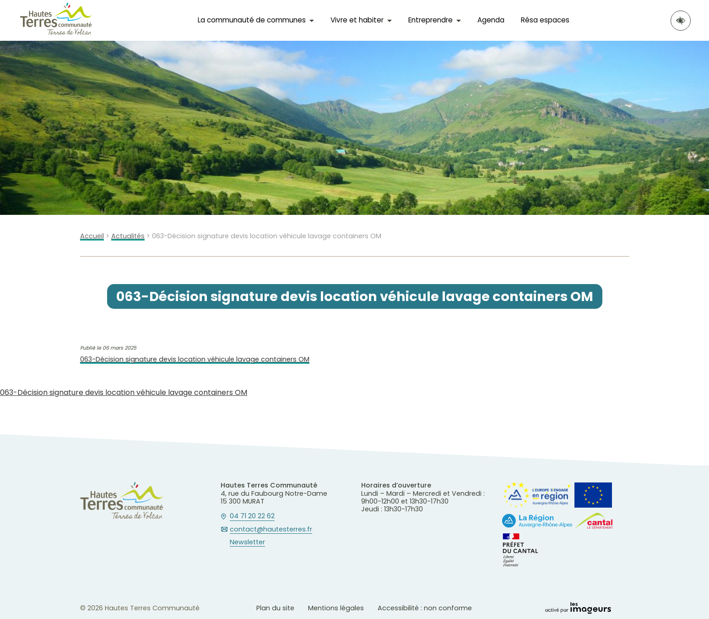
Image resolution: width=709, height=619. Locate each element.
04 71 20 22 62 (252, 516)
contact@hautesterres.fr (271, 530)
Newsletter (247, 542)
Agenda (490, 20)
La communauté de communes (252, 20)
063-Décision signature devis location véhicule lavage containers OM (194, 359)
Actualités (128, 236)
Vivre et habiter (357, 20)
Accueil (92, 236)
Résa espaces (545, 20)
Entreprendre (430, 20)
